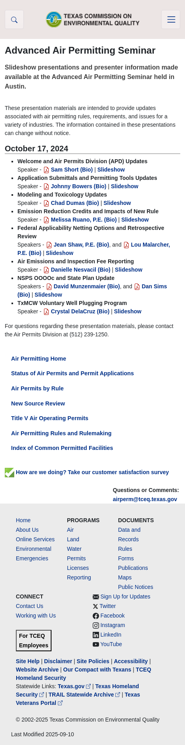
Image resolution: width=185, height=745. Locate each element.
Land (73, 539)
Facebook (112, 615)
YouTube (111, 644)
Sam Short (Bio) (68, 169)
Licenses (78, 568)
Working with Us (36, 615)
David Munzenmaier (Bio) (83, 286)
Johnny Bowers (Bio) (75, 186)
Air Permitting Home (38, 358)
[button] (14, 19)
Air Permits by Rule (37, 388)
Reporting (79, 577)
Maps (125, 577)
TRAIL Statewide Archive (85, 694)
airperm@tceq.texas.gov (145, 499)
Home (23, 520)
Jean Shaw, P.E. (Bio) (77, 244)
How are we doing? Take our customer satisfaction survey (87, 472)
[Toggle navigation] (170, 19)
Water (74, 549)
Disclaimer (58, 661)
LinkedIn (110, 634)
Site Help (28, 661)
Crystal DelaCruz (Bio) (76, 311)
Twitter (107, 606)
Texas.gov (75, 686)
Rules (125, 549)
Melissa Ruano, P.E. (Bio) (80, 219)
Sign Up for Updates (125, 596)
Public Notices (135, 587)
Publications (133, 568)
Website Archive (37, 669)
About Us (27, 530)
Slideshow (111, 169)
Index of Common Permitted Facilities (62, 448)
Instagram (112, 625)
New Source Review (38, 403)
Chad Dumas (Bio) (71, 203)
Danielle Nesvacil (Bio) (77, 269)
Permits (76, 558)
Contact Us (29, 606)
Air (70, 530)
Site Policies (93, 661)
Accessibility (131, 661)
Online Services (35, 539)
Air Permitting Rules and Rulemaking (61, 433)
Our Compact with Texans (97, 669)
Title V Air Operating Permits (49, 418)
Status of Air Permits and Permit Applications (72, 373)
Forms (126, 558)
